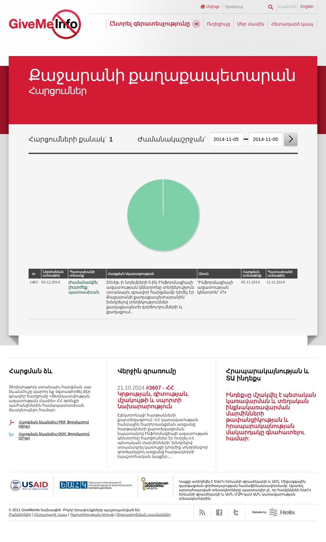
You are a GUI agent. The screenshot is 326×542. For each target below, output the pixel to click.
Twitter (236, 512)
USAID (31, 486)
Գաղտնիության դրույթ (92, 514)
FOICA (155, 486)
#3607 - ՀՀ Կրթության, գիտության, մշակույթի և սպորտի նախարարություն (153, 397)
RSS (202, 512)
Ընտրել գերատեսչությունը (150, 24)
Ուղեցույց (218, 24)
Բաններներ (20, 514)
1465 (34, 282)
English (306, 6)
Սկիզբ (213, 6)
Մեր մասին (250, 24)
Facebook (219, 512)
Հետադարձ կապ (292, 24)
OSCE (96, 486)
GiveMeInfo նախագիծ (45, 25)
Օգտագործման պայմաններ (144, 514)
